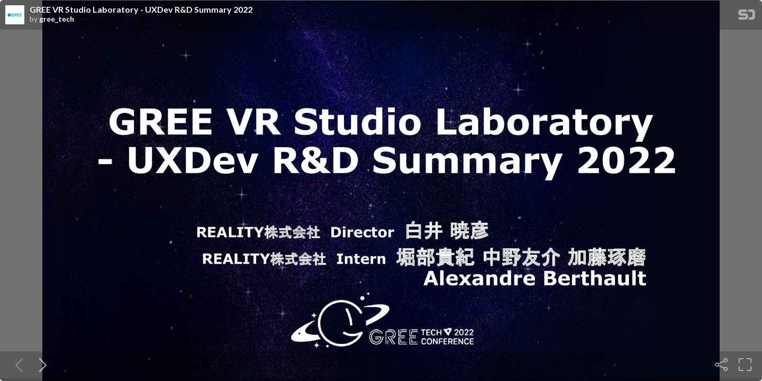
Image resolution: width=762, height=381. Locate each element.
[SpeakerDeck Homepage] (746, 17)
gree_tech (56, 19)
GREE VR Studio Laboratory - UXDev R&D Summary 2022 (141, 9)
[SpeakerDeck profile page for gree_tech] (14, 15)
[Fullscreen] (745, 364)
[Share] (721, 364)
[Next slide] (40, 364)
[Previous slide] (16, 364)
